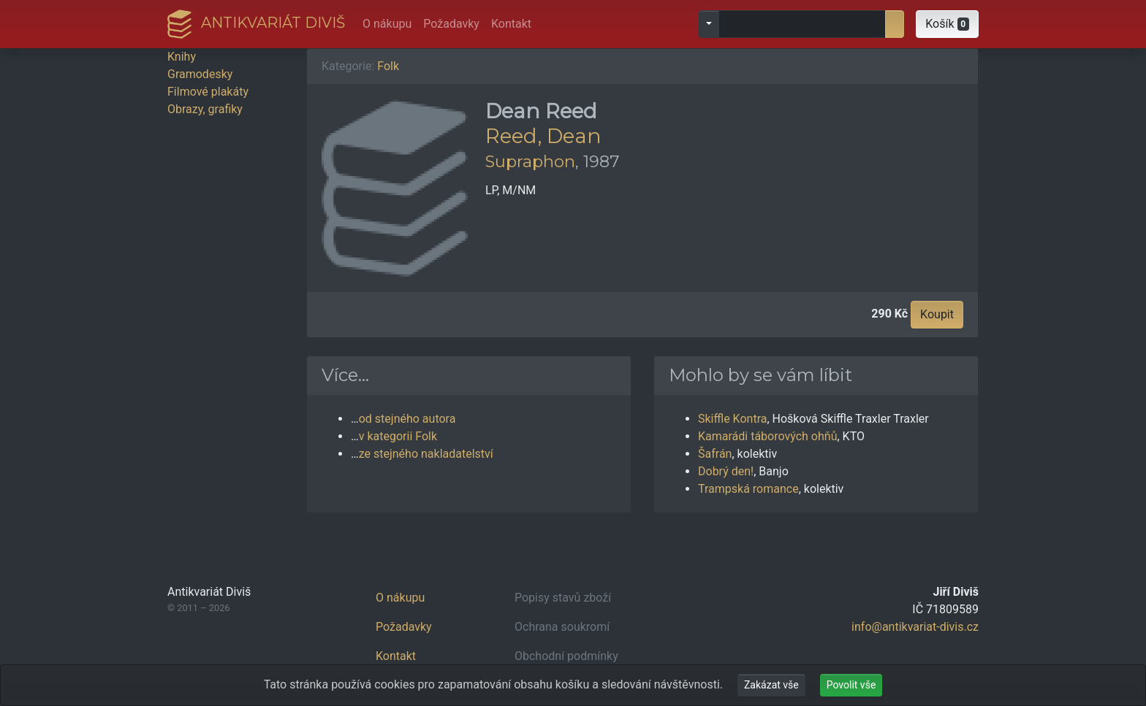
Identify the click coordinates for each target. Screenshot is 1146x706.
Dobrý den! (726, 471)
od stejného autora (407, 419)
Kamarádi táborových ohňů (767, 436)
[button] (947, 24)
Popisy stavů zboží (563, 598)
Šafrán (715, 454)
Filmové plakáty (207, 92)
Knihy (181, 57)
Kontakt (511, 24)
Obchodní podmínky (566, 656)
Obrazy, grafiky (205, 109)
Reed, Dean (543, 135)
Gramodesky (199, 74)
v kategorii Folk (398, 436)
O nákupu (387, 24)
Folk (388, 66)
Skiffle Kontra (732, 419)
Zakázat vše (771, 685)
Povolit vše (851, 685)
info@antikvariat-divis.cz (915, 627)
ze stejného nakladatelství (426, 454)
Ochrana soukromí (562, 627)
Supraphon (530, 161)
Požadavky (451, 24)
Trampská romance (748, 489)
